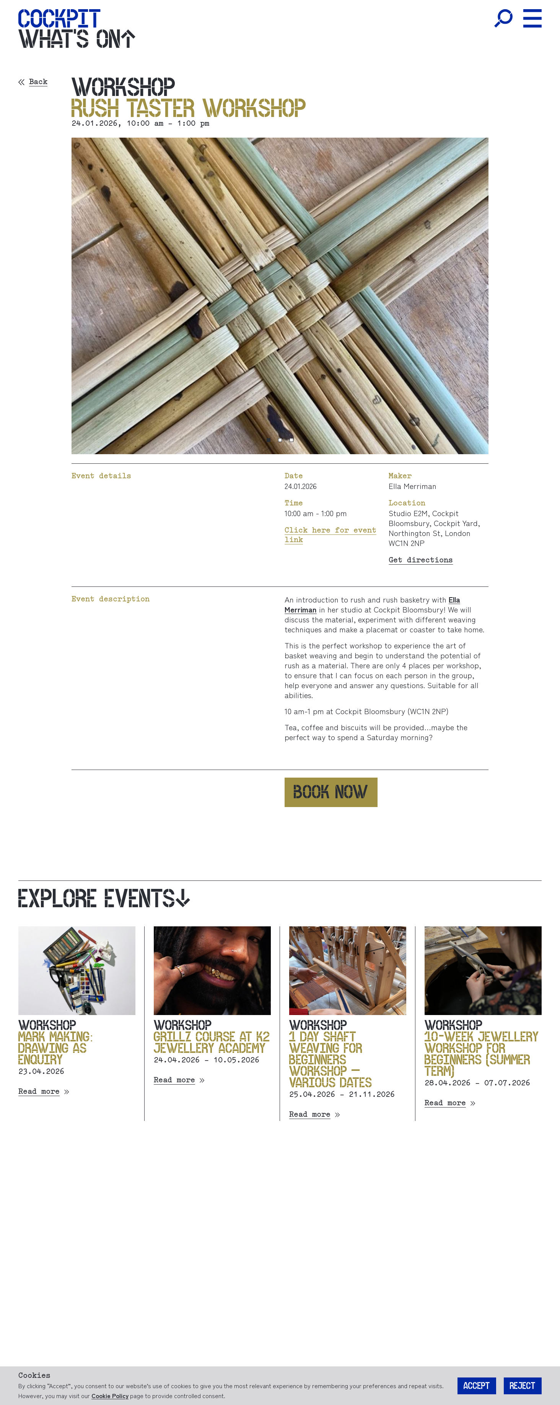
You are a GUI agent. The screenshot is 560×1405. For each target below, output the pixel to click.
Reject (523, 1385)
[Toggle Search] (503, 18)
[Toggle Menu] (532, 18)
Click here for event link (330, 535)
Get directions (421, 560)
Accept (477, 1385)
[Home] (59, 18)
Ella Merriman (412, 485)
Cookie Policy (110, 1395)
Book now (331, 792)
